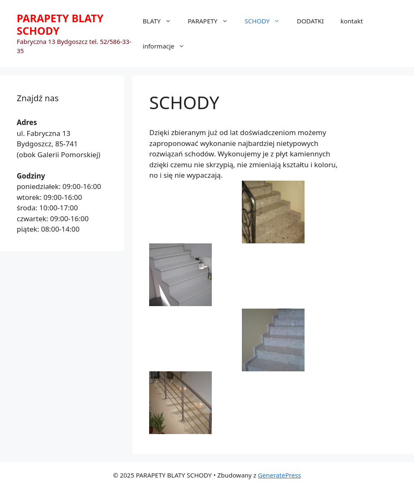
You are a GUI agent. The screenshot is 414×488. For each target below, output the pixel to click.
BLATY (161, 20)
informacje (168, 46)
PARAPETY (212, 20)
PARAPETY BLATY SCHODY (60, 24)
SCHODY (267, 20)
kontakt (351, 21)
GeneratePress (279, 475)
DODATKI (310, 21)
